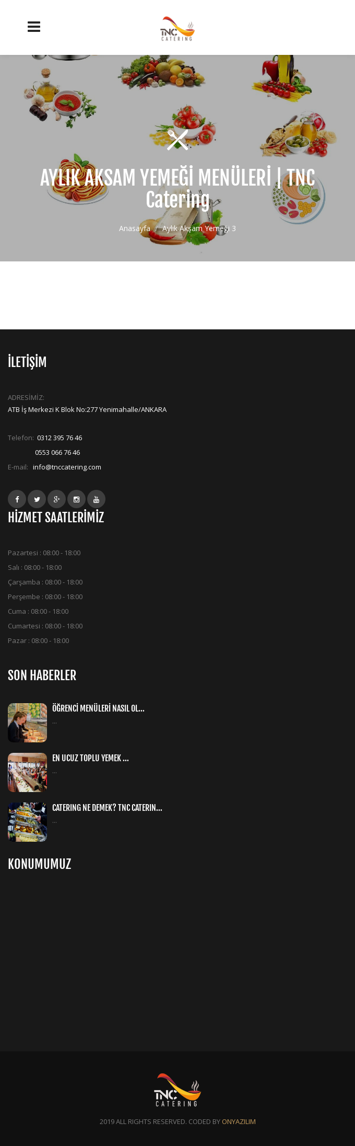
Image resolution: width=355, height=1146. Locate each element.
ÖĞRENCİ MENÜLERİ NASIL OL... (98, 708)
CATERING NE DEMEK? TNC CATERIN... (107, 808)
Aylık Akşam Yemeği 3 (199, 228)
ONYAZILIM (239, 1121)
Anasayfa (134, 228)
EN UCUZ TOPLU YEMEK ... (90, 758)
